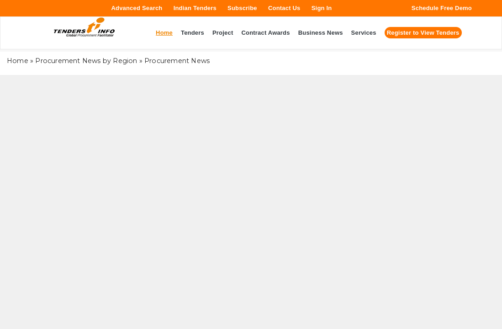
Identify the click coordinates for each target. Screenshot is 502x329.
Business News (320, 32)
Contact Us (284, 8)
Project (222, 32)
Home (17, 61)
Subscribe (242, 8)
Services (363, 32)
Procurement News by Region (86, 61)
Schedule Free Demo (442, 8)
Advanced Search (136, 8)
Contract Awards (265, 32)
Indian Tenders (195, 8)
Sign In (322, 8)
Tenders (192, 32)
